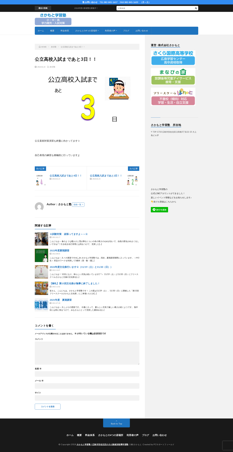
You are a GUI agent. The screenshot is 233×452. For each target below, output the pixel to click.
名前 (38, 369)
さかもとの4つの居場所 (86, 30)
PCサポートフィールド (164, 444)
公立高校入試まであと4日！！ (66, 175)
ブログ (126, 30)
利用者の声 (110, 30)
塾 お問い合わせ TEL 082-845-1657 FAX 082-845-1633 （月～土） (116, 2)
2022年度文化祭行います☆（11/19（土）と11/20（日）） (81, 266)
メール (39, 381)
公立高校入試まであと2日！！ (106, 175)
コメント (39, 339)
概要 (52, 30)
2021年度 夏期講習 (61, 299)
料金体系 (65, 30)
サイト (38, 393)
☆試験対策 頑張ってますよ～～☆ (69, 234)
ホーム (41, 30)
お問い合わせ (142, 30)
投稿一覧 (77, 204)
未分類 (52, 67)
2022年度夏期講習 (59, 250)
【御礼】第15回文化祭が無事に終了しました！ (75, 283)
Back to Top (116, 423)
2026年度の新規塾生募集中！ (89, 8)
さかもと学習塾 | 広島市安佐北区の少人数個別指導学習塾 (102, 444)
